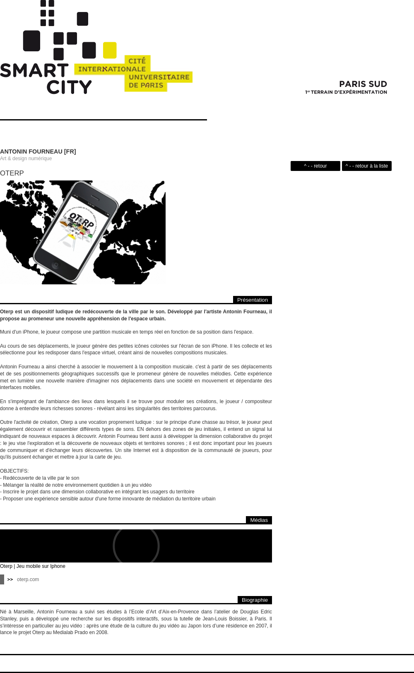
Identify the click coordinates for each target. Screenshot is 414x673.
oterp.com (28, 579)
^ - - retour (315, 166)
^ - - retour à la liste (367, 166)
